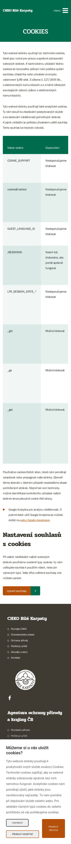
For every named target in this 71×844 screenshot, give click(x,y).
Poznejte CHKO (19, 628)
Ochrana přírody (19, 640)
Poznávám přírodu (20, 729)
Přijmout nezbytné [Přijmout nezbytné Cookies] (22, 834)
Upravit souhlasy (17, 591)
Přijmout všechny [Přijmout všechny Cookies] (53, 828)
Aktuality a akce (19, 651)
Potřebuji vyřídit (19, 646)
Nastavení (17, 822)
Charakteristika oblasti (22, 634)
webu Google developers (34, 520)
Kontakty (15, 657)
